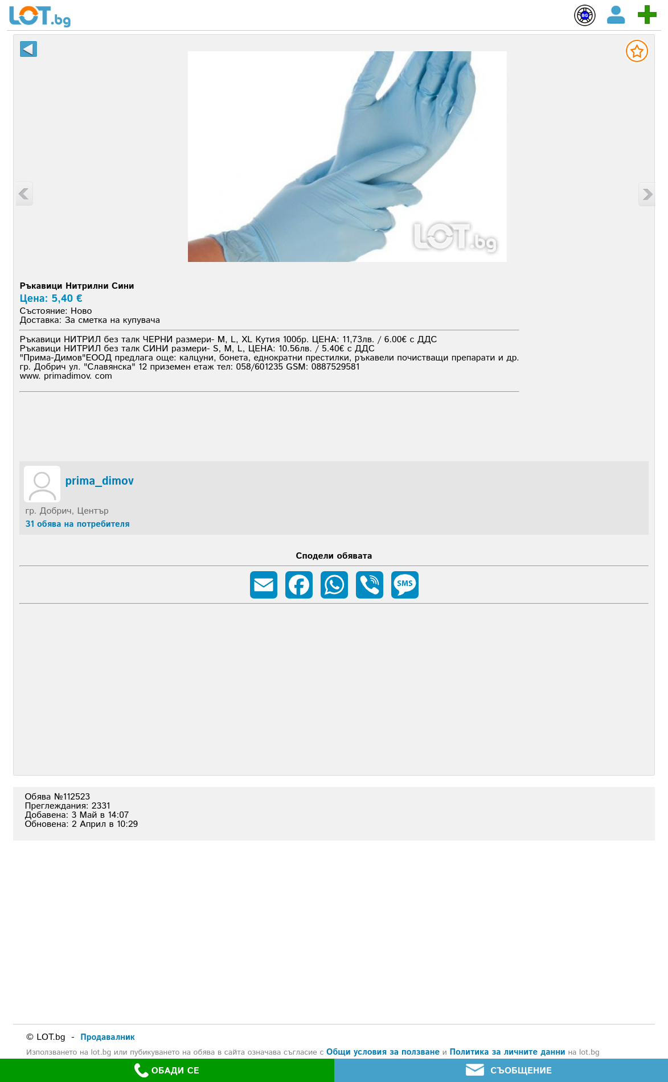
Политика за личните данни (507, 1052)
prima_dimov (99, 481)
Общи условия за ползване (383, 1052)
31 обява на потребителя (77, 524)
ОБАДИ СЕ (166, 1070)
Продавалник (107, 1037)
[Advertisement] (334, 424)
